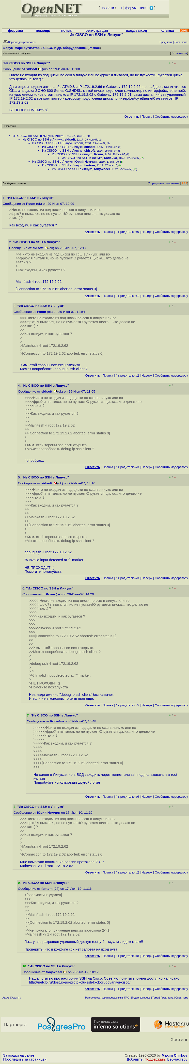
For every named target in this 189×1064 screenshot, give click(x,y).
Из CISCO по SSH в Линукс (33, 136)
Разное (94, 48)
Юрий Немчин (85, 161)
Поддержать (155, 1059)
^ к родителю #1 (127, 296)
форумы (15, 30)
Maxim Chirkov (174, 1055)
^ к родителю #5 (127, 705)
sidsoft (31, 69)
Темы (155, 997)
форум (130, 8)
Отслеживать (179, 53)
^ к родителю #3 (127, 467)
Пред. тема (167, 997)
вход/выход (136, 30)
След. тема (181, 997)
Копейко (110, 158)
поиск (66, 30)
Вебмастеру (177, 1059)
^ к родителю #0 (127, 232)
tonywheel (102, 169)
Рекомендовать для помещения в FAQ (107, 997)
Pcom (59, 136)
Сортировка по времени (164, 183)
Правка (147, 116)
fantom (89, 165)
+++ (119, 8)
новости (107, 8)
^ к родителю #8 (127, 956)
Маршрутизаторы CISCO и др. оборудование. (51, 48)
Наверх (147, 232)
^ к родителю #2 (127, 375)
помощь (43, 30)
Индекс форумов (140, 997)
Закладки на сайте (18, 1055)
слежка (167, 30)
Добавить (135, 1059)
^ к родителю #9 (127, 989)
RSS (184, 183)
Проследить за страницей (25, 1059)
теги (143, 8)
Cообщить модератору (171, 116)
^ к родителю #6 (127, 796)
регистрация (96, 30)
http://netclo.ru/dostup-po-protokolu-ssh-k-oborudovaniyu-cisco (79, 982)
